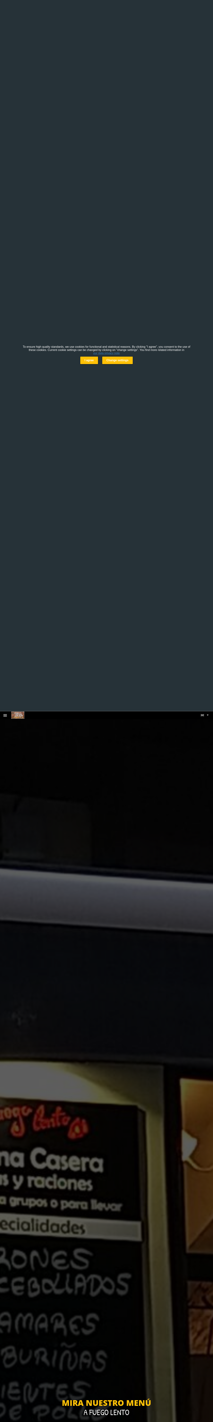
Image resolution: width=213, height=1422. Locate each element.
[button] (205, 715)
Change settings (117, 360)
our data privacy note (106, 353)
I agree (89, 360)
